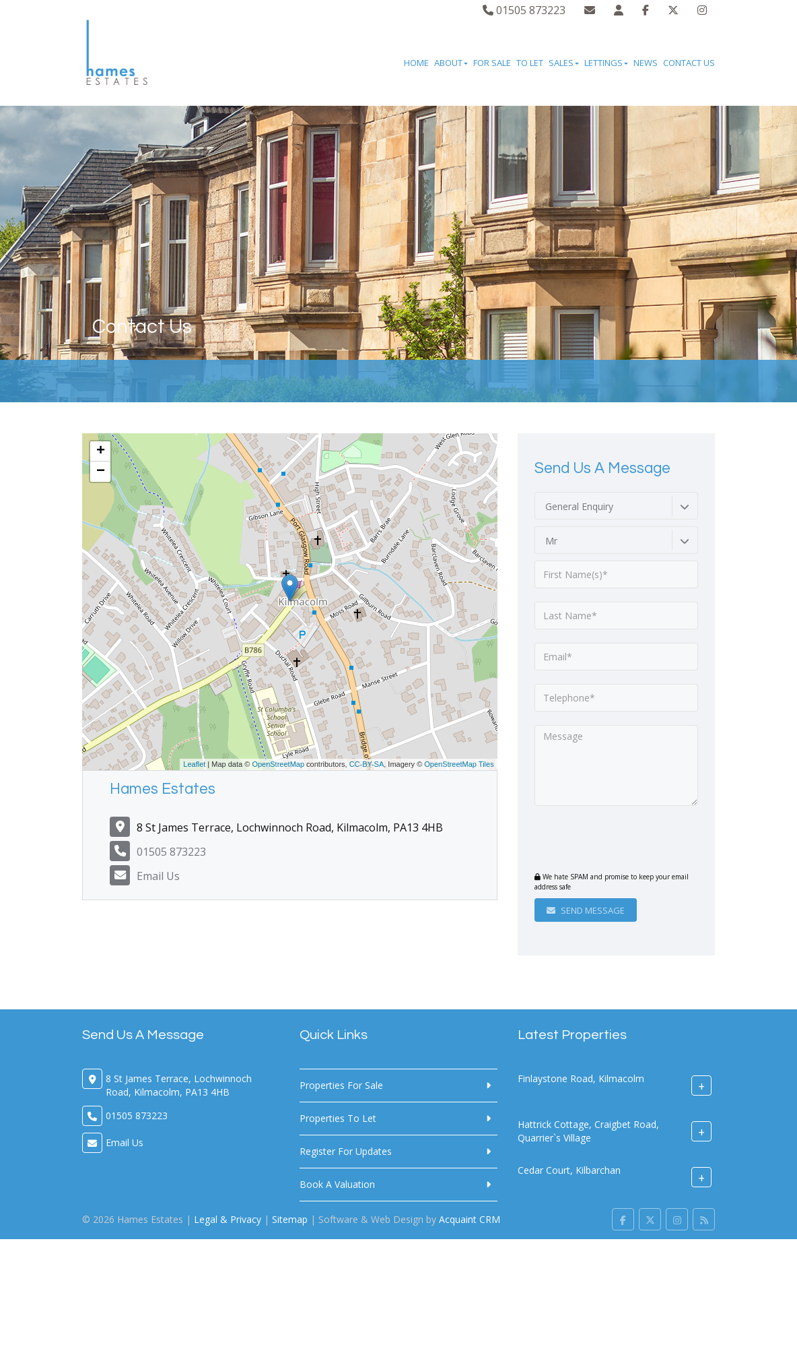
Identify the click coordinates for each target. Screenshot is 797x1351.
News (645, 63)
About (451, 63)
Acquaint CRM (469, 1219)
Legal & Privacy (227, 1219)
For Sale (492, 63)
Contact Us (689, 63)
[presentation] (616, 840)
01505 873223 (524, 10)
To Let (529, 63)
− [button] (100, 472)
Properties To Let (338, 1118)
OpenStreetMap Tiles (458, 764)
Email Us (158, 876)
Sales (564, 63)
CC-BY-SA (366, 764)
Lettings (606, 63)
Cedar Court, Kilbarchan (569, 1170)
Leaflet (194, 764)
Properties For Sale (341, 1085)
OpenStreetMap (278, 764)
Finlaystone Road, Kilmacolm (581, 1078)
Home (416, 63)
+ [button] (100, 451)
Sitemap (290, 1219)
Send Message (586, 910)
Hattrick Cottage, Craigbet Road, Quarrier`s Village (588, 1131)
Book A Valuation (337, 1184)
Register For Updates (346, 1151)
